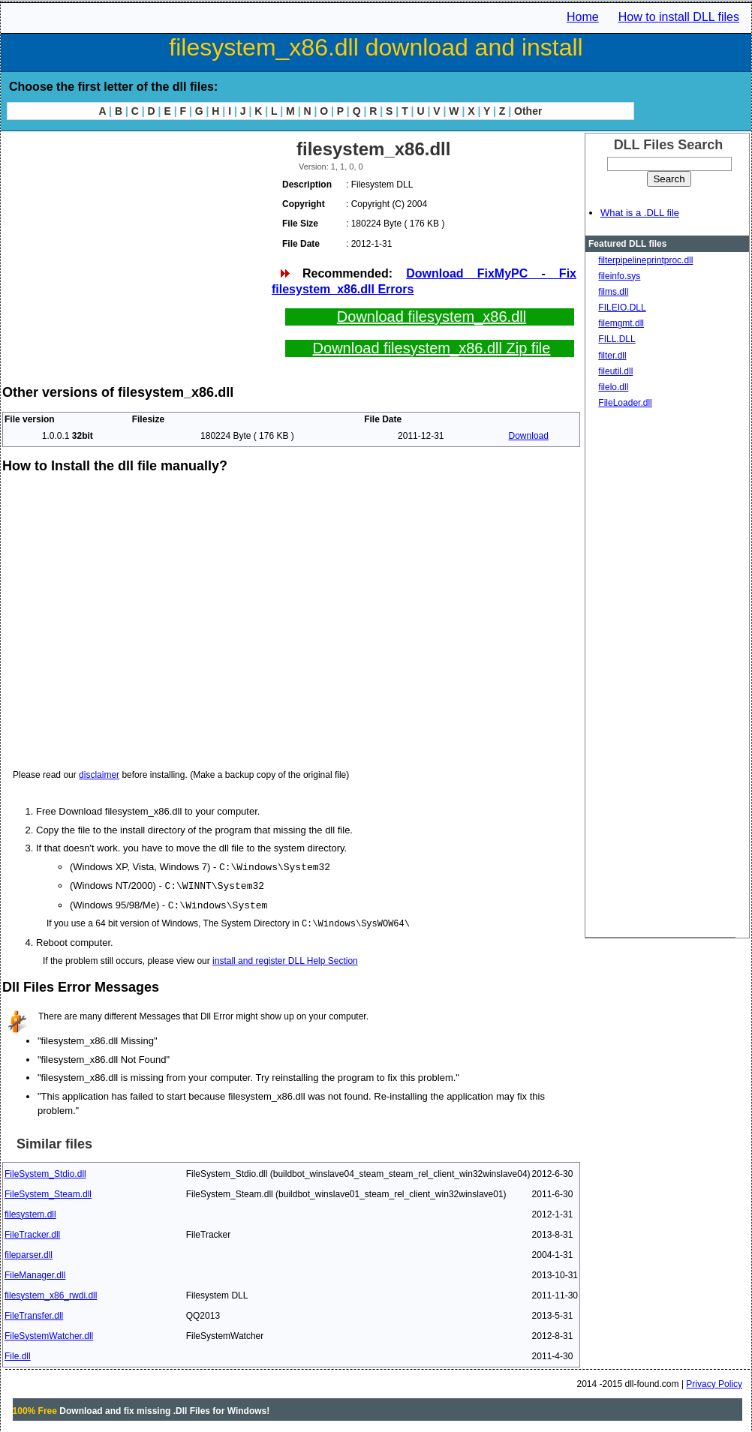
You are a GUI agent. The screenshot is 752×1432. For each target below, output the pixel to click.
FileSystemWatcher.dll (49, 1333)
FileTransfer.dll (34, 1313)
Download (529, 436)
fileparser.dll (29, 1252)
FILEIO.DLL (621, 307)
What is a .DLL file (639, 212)
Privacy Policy (714, 1381)
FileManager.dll (35, 1273)
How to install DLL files (678, 17)
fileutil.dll (615, 371)
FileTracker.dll (32, 1232)
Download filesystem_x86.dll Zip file (432, 348)
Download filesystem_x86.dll (431, 316)
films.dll (613, 292)
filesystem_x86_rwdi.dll (51, 1293)
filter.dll (612, 355)
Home (583, 17)
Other (528, 111)
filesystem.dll (30, 1212)
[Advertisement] (136, 240)
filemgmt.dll (621, 323)
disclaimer (99, 775)
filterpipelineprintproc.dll (645, 260)
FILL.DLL (616, 339)
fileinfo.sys (619, 276)
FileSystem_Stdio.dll (45, 1171)
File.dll (18, 1354)
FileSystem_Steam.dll (48, 1192)
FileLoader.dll (624, 403)
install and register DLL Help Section (285, 958)
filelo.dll (613, 387)
